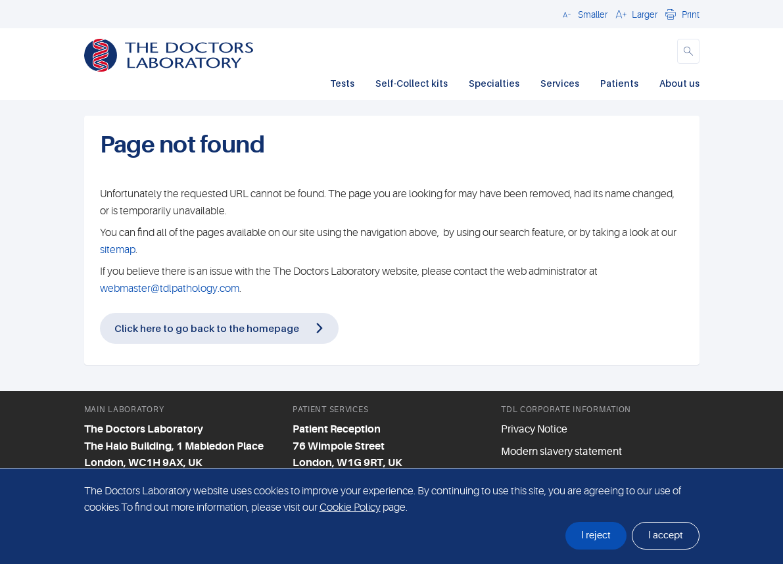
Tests (342, 83)
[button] (583, 13)
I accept (665, 535)
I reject (596, 535)
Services (559, 83)
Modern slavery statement (561, 452)
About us (679, 83)
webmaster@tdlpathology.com (169, 288)
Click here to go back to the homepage (206, 328)
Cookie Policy (350, 507)
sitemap (117, 250)
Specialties (494, 83)
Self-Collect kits (411, 83)
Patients (619, 83)
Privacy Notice (534, 429)
